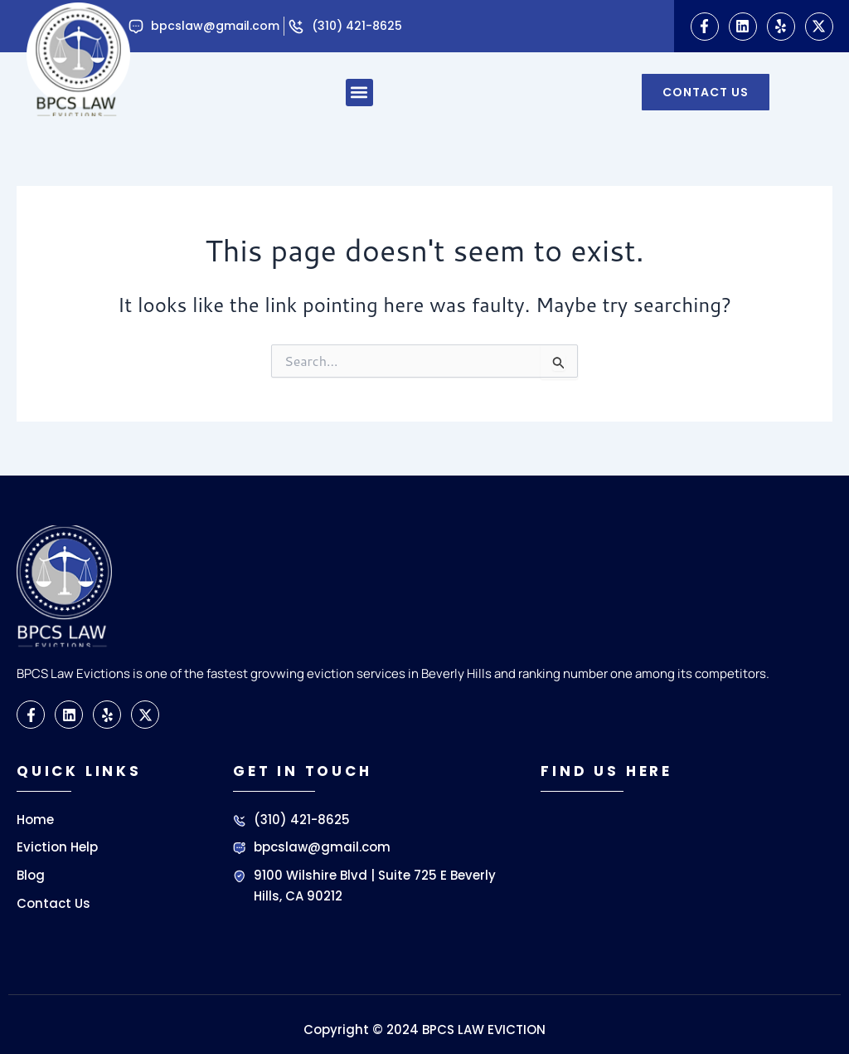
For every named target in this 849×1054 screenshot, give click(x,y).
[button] (359, 92)
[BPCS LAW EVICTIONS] (678, 880)
